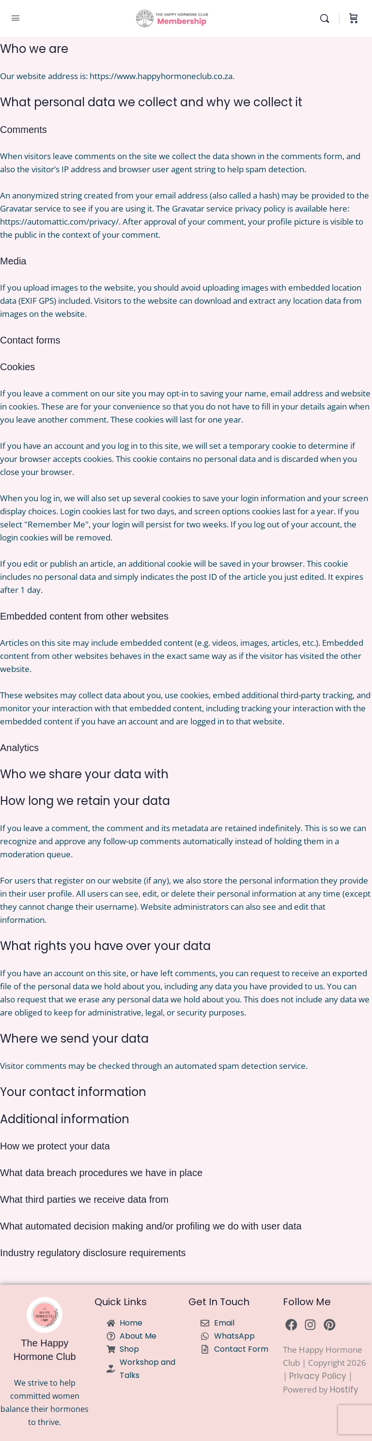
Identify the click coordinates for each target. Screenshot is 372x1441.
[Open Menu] (15, 18)
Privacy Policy (317, 1376)
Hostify (344, 1389)
